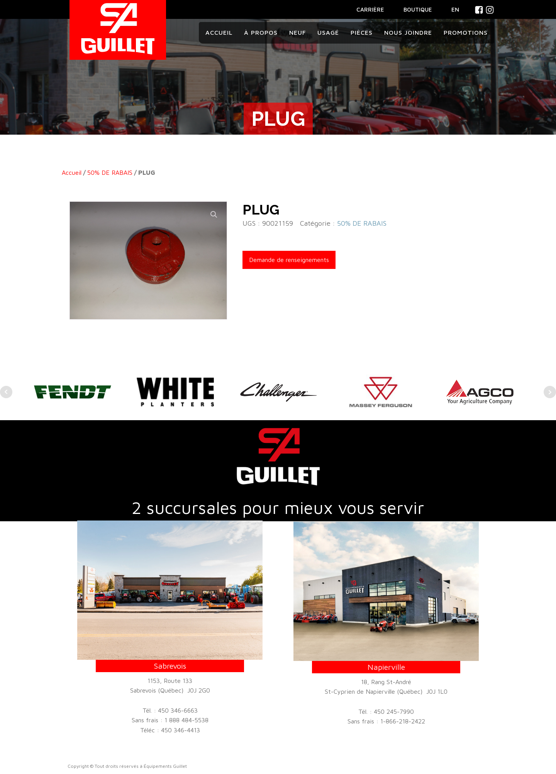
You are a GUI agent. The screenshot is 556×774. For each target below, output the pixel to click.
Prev (6, 392)
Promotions (466, 32)
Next (550, 392)
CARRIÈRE (370, 9)
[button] (214, 214)
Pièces (362, 32)
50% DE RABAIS (109, 172)
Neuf (297, 32)
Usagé (328, 32)
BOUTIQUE (417, 9)
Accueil (218, 32)
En (455, 9)
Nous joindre (408, 32)
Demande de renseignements (289, 259)
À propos (261, 32)
